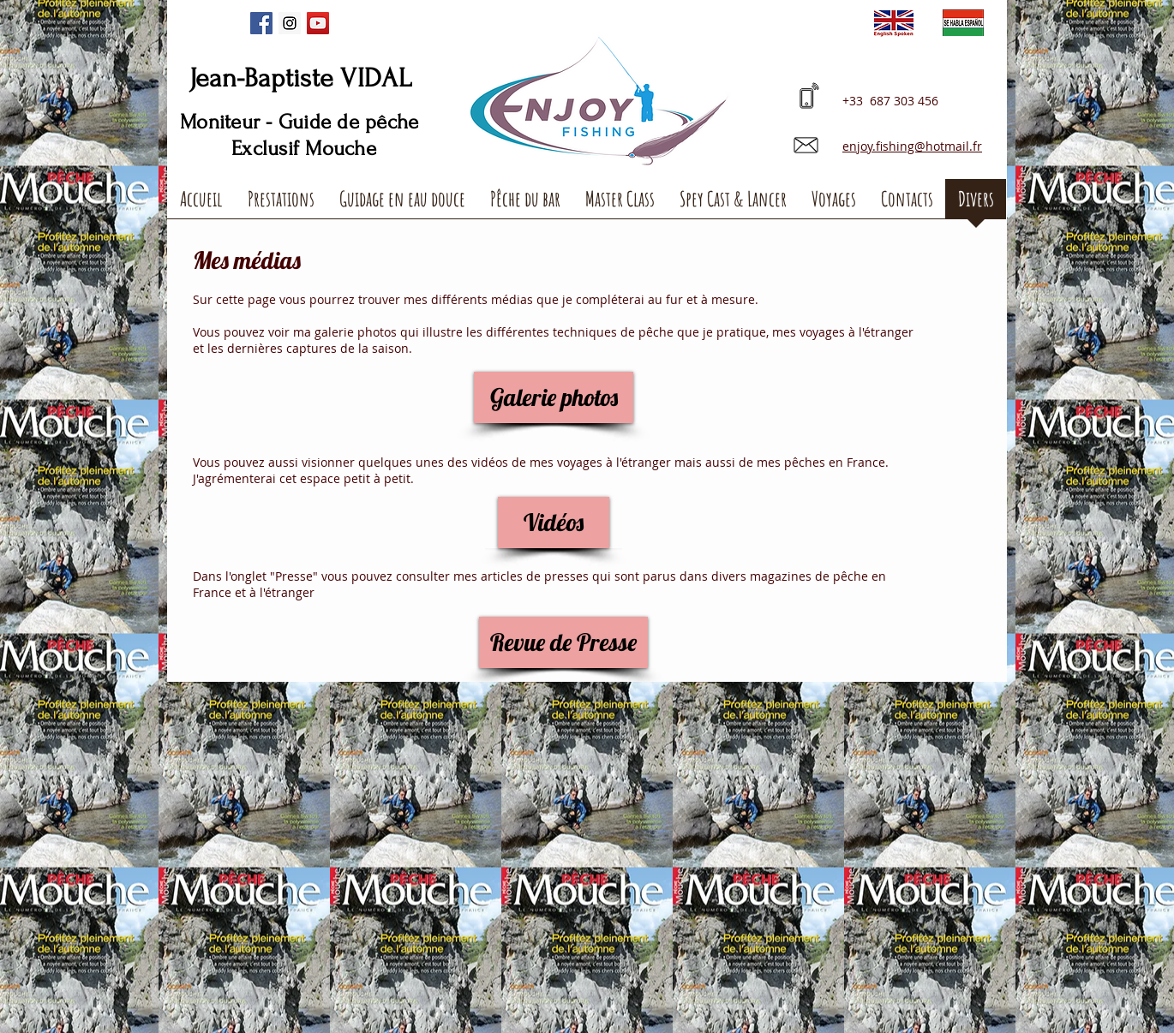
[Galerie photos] (553, 397)
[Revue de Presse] (563, 642)
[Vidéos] (553, 522)
